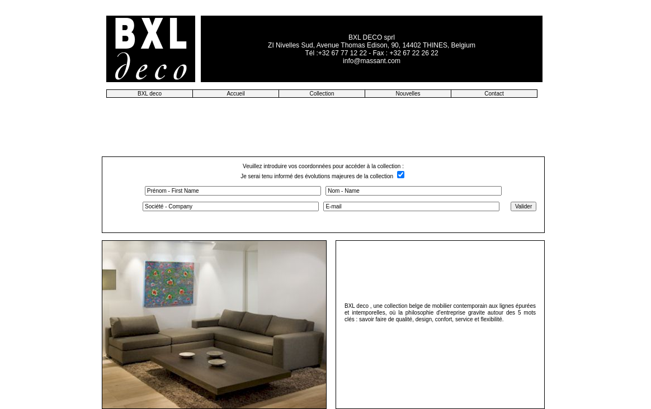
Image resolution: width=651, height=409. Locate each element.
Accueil (235, 94)
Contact (493, 94)
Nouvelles (408, 94)
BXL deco (150, 94)
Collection (322, 94)
